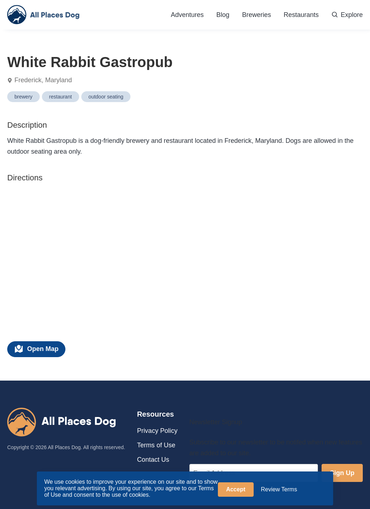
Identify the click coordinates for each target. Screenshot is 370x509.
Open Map (36, 349)
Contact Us (153, 459)
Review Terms (279, 489)
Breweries (256, 14)
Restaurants (301, 14)
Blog (222, 14)
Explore (347, 14)
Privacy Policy (157, 430)
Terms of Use (156, 445)
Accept (235, 489)
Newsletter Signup (215, 422)
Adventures (187, 14)
